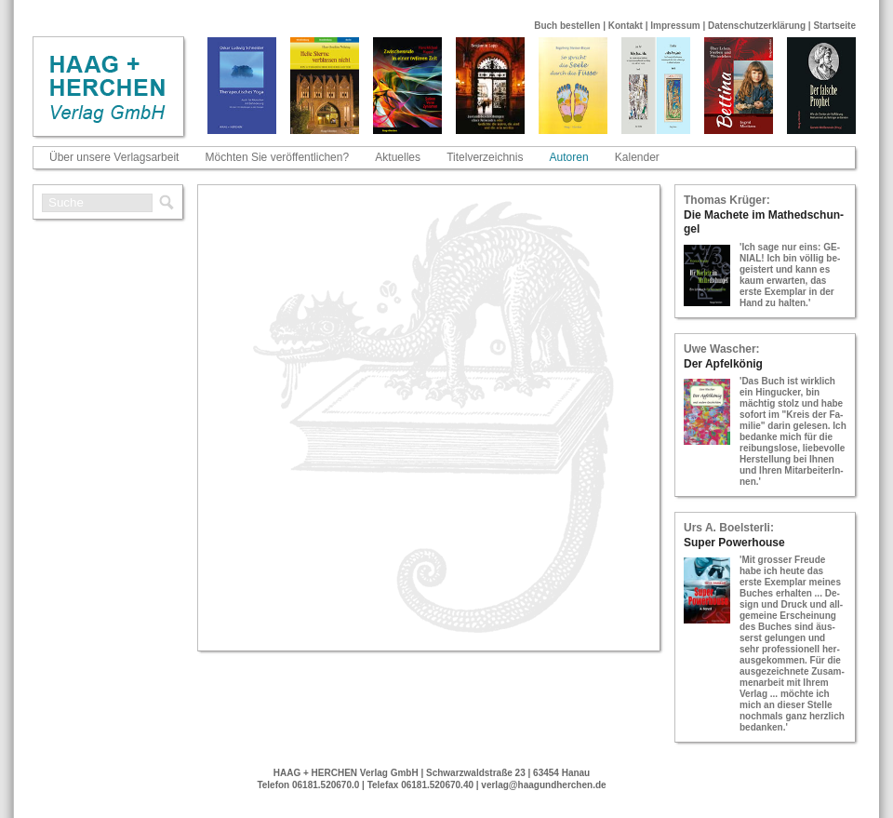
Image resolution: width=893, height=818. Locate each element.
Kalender (637, 157)
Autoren (569, 157)
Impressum (675, 25)
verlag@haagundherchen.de (543, 785)
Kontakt (625, 25)
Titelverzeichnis (484, 157)
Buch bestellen (567, 25)
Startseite (834, 25)
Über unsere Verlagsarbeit (114, 157)
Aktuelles (397, 157)
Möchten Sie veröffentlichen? (278, 157)
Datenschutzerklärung (757, 25)
